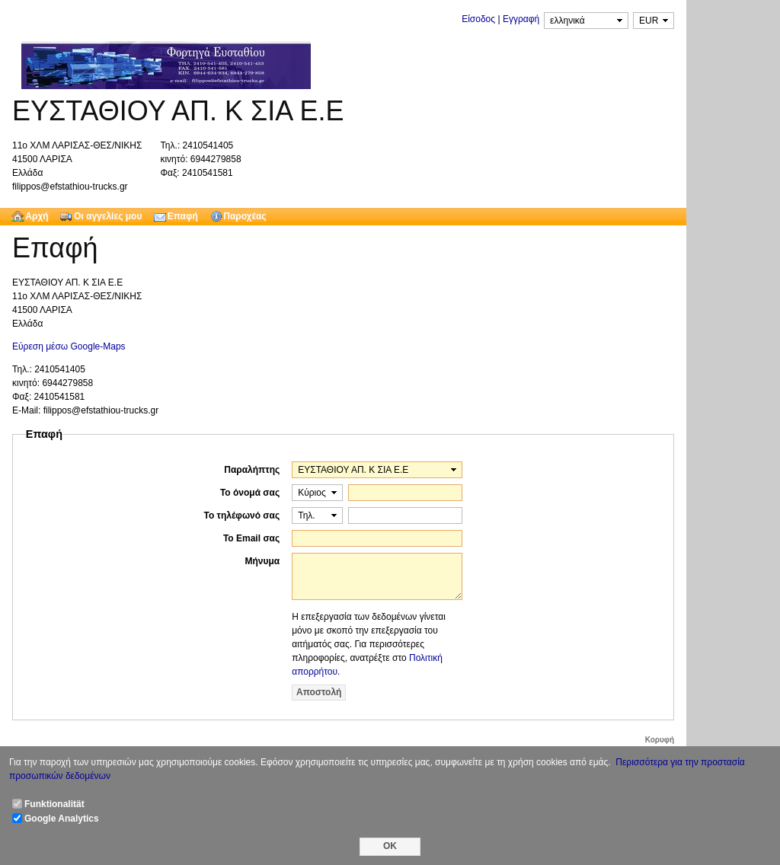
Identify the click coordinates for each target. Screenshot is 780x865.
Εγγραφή (521, 19)
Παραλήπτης (252, 469)
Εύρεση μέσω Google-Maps (69, 346)
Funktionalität (54, 804)
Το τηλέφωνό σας (241, 515)
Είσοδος (478, 19)
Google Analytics (61, 818)
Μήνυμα (262, 561)
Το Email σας (251, 538)
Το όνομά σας (250, 492)
